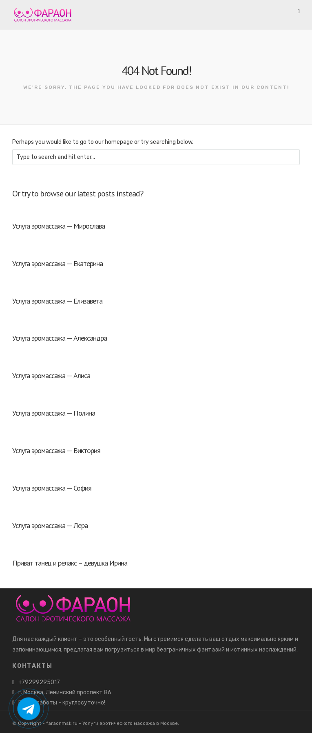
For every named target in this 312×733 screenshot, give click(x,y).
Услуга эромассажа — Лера (50, 525)
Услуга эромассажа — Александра (59, 338)
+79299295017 (39, 682)
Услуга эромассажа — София (51, 488)
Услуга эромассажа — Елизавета (57, 301)
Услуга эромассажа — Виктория (56, 450)
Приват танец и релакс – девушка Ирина (69, 563)
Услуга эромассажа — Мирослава (58, 226)
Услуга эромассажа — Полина (53, 413)
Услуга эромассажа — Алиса (51, 375)
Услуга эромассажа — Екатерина (57, 263)
